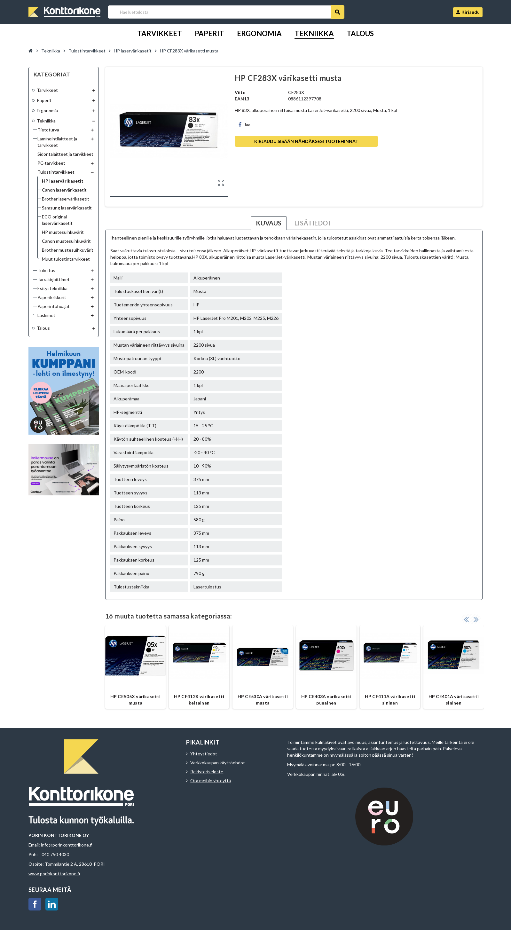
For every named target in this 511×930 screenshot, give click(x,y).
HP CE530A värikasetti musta (263, 699)
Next (476, 619)
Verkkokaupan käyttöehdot (217, 762)
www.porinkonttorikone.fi (54, 873)
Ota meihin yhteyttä (210, 780)
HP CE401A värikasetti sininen (453, 699)
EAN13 (242, 98)
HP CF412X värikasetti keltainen (199, 699)
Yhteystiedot (203, 753)
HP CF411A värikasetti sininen (390, 699)
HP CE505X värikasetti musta (135, 699)
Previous (466, 619)
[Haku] (226, 12)
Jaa (244, 124)
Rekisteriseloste (206, 771)
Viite (240, 92)
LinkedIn (51, 904)
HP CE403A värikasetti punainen (326, 699)
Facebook (34, 904)
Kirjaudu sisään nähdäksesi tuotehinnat (306, 141)
